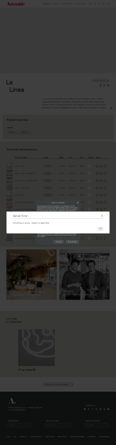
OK (100, 229)
